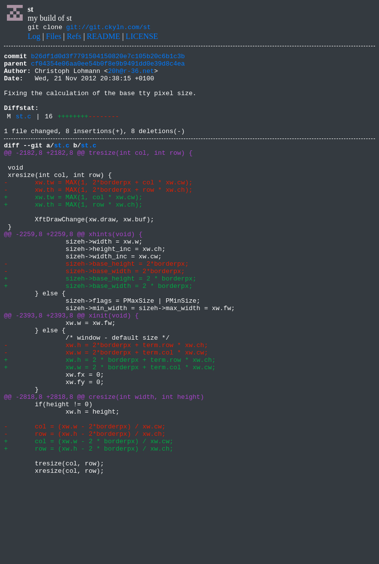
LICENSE (142, 38)
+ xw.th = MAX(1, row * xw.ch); (73, 233)
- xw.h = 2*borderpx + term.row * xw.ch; (106, 402)
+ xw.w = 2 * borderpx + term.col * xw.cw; (110, 428)
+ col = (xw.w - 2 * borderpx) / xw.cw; (88, 517)
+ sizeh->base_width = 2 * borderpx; (98, 331)
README (103, 38)
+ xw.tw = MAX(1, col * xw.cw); (73, 224)
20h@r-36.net (131, 76)
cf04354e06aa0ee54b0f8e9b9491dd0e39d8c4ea (108, 67)
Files (53, 38)
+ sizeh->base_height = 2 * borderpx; (100, 322)
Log (34, 38)
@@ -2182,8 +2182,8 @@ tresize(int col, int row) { (98, 171)
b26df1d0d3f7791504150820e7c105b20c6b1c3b (108, 58)
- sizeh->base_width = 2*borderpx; (94, 313)
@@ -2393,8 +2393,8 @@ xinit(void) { (71, 366)
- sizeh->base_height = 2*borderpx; (96, 304)
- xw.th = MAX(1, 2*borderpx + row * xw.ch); (98, 216)
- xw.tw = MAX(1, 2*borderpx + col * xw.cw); (98, 207)
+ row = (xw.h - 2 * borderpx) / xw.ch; (88, 526)
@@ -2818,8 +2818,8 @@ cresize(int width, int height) (104, 464)
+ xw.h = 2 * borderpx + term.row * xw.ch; (110, 420)
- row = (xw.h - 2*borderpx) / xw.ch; (85, 508)
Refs (74, 38)
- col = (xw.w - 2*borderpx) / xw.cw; (85, 499)
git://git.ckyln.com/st (108, 28)
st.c (23, 130)
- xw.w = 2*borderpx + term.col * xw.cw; (106, 411)
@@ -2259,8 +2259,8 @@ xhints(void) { (73, 269)
